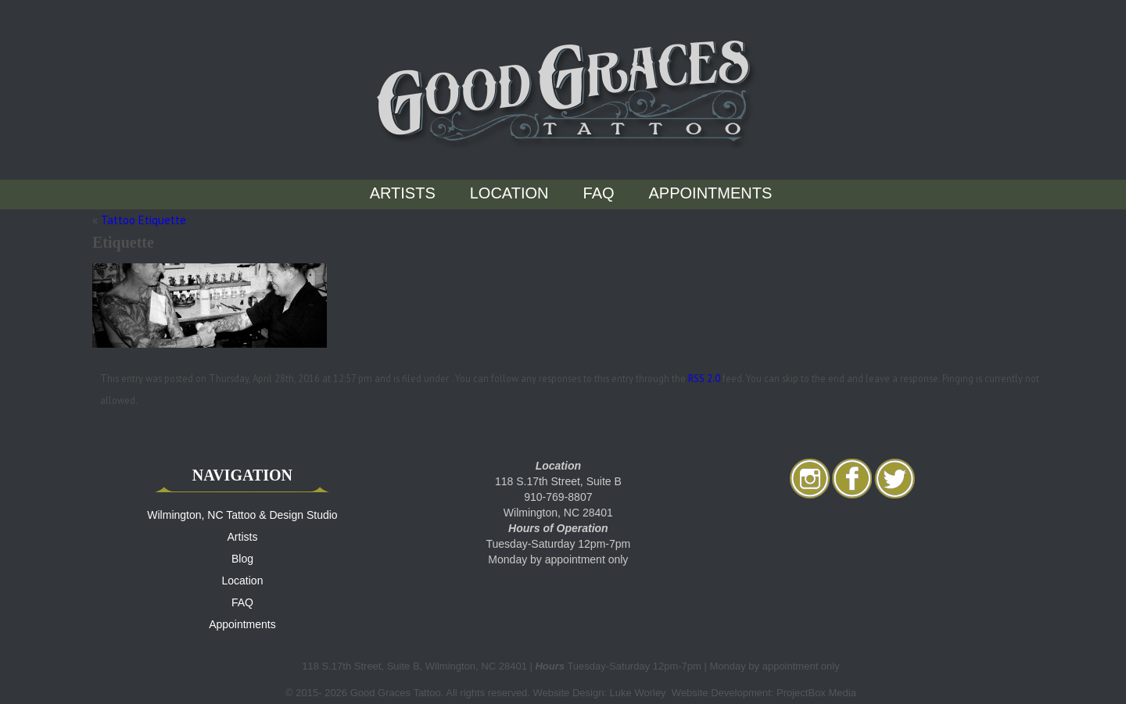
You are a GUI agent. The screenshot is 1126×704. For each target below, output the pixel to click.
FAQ (599, 193)
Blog (242, 558)
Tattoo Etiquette (143, 220)
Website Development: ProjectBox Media (764, 693)
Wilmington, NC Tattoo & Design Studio (242, 515)
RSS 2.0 (704, 378)
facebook (852, 478)
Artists (403, 193)
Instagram (810, 478)
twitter (894, 478)
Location (509, 193)
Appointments (711, 193)
